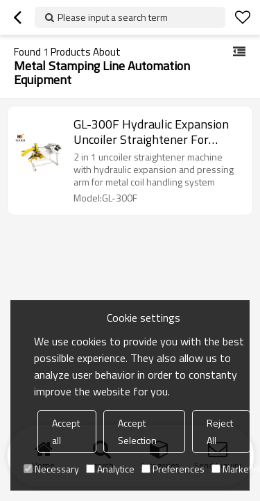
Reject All (220, 431)
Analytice (110, 468)
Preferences (173, 468)
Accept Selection (137, 431)
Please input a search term (113, 17)
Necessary (51, 468)
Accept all (66, 431)
